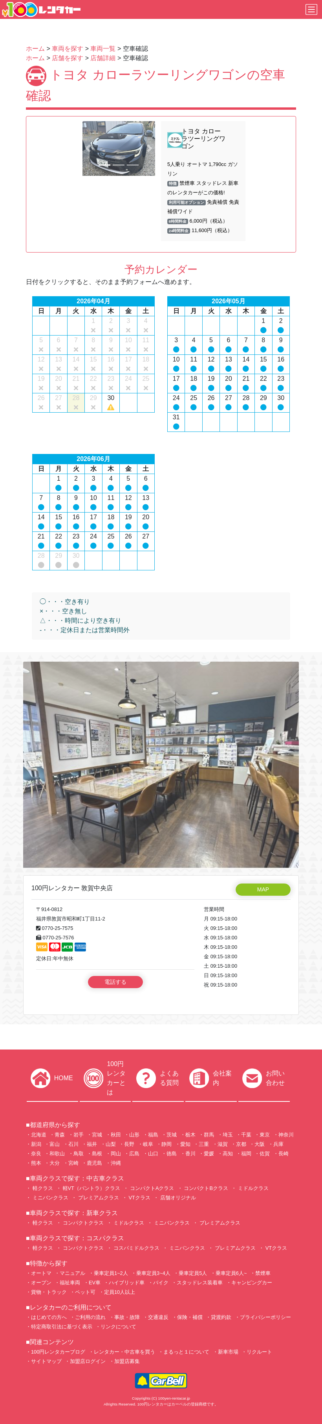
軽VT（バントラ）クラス (90, 1188)
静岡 (166, 1144)
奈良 (36, 1154)
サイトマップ (46, 1361)
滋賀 (223, 1144)
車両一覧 (102, 48)
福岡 (246, 1154)
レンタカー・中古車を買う (124, 1352)
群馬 (209, 1135)
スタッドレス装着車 (200, 1283)
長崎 (283, 1154)
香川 (190, 1154)
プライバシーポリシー (265, 1317)
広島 (134, 1154)
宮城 (97, 1135)
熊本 (36, 1163)
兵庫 (278, 1144)
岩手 (78, 1135)
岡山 (116, 1154)
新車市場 (228, 1352)
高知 (228, 1154)
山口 (153, 1154)
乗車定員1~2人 (111, 1273)
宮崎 (73, 1163)
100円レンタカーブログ (58, 1352)
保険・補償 (190, 1317)
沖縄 (116, 1163)
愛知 (185, 1144)
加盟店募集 (127, 1361)
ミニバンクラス (49, 1198)
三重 (204, 1144)
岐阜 (148, 1144)
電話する (115, 982)
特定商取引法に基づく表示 (61, 1327)
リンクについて (118, 1327)
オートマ (41, 1273)
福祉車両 (70, 1283)
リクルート (259, 1352)
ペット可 (85, 1292)
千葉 (246, 1135)
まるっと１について (186, 1352)
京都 (241, 1144)
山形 (134, 1135)
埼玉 (228, 1135)
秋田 (116, 1135)
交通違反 (158, 1317)
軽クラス (42, 1188)
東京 (265, 1135)
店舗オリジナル (177, 1198)
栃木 (190, 1135)
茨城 (171, 1135)
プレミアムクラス (98, 1198)
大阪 (259, 1144)
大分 (54, 1163)
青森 (60, 1135)
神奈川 (286, 1135)
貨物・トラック (49, 1292)
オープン (41, 1283)
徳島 (171, 1154)
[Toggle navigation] (311, 9)
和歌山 (57, 1154)
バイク (160, 1283)
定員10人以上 (119, 1292)
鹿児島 (94, 1163)
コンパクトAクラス (151, 1188)
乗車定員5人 (193, 1273)
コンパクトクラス (82, 1223)
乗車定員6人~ (231, 1273)
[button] (87, 148)
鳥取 (78, 1154)
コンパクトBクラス (205, 1188)
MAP (263, 889)
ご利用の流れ (90, 1317)
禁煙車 (263, 1273)
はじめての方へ (49, 1317)
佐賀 (265, 1154)
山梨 (111, 1144)
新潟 (36, 1144)
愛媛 (209, 1154)
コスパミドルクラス (135, 1248)
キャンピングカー (251, 1283)
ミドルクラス (252, 1188)
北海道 (38, 1135)
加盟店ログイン (88, 1361)
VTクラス (138, 1198)
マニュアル (72, 1273)
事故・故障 (127, 1317)
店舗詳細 (102, 58)
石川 (73, 1144)
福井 (92, 1144)
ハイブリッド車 (127, 1283)
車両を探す (67, 48)
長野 (129, 1144)
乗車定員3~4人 (153, 1273)
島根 (97, 1154)
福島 (153, 1135)
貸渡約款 (221, 1317)
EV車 (95, 1283)
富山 (54, 1144)
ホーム (35, 48)
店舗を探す (67, 58)
